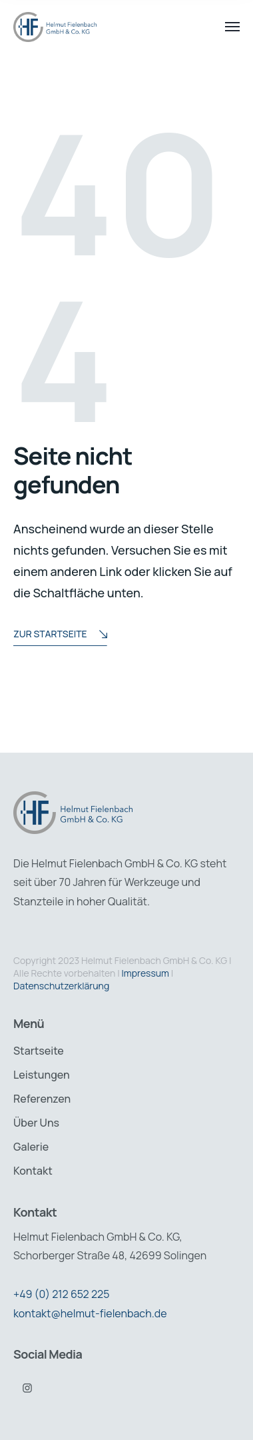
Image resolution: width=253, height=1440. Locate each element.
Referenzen (42, 1098)
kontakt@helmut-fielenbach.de (90, 1313)
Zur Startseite (60, 635)
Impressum (145, 973)
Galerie (31, 1146)
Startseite (38, 1050)
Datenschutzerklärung (61, 985)
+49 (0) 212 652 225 (61, 1294)
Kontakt (33, 1170)
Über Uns (36, 1122)
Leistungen (41, 1074)
